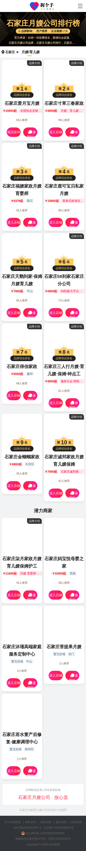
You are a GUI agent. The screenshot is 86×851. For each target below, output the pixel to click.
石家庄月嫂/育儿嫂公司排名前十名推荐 (43, 810)
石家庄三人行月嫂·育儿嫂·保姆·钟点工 (64, 370)
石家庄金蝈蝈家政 (22, 456)
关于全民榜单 (12, 822)
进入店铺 (55, 132)
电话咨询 (13, 132)
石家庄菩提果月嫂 (64, 646)
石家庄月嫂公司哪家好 (43, 6)
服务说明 (61, 822)
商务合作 (30, 822)
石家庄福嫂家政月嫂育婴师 (22, 190)
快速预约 (31, 133)
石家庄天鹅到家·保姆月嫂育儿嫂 (22, 280)
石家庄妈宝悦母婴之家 (64, 562)
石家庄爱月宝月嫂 (22, 103)
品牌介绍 (34, 63)
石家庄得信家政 (22, 366)
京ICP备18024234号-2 (27, 827)
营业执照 (76, 822)
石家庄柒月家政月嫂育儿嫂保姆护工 (22, 562)
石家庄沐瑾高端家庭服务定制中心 (22, 650)
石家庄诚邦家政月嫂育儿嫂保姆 (64, 460)
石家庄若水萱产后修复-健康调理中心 (22, 738)
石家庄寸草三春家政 (64, 103)
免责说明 (45, 822)
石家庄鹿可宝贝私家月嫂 (64, 190)
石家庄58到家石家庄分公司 (64, 280)
